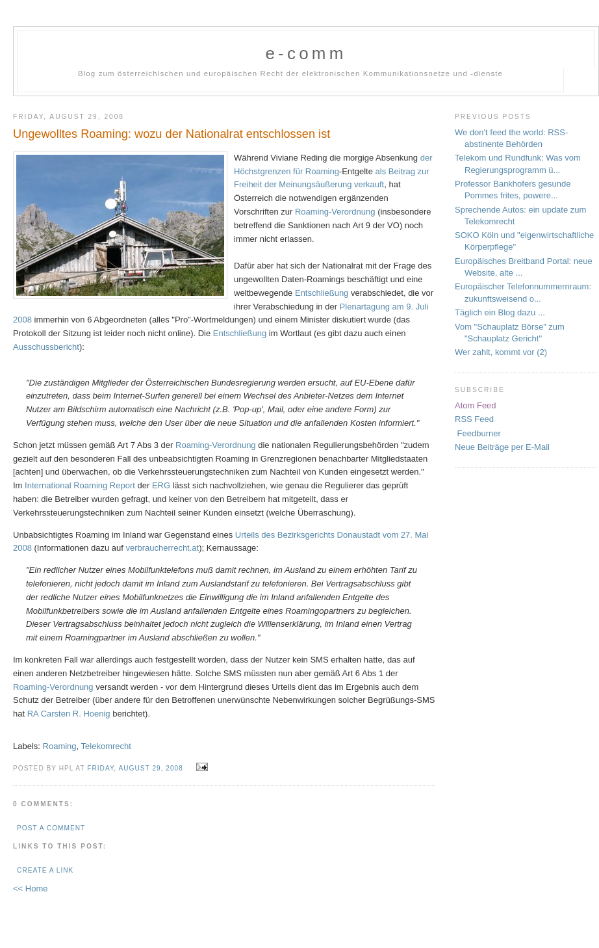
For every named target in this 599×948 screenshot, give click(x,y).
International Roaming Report (80, 485)
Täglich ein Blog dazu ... (500, 312)
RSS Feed (474, 419)
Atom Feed (475, 405)
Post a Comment (51, 828)
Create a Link (45, 870)
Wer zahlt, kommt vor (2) (501, 352)
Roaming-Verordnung (335, 212)
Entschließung (321, 293)
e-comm (305, 53)
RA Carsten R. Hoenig (68, 713)
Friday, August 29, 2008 (135, 768)
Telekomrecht (106, 746)
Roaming (60, 746)
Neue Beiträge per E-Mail (502, 447)
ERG (161, 485)
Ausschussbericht (46, 347)
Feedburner (478, 433)
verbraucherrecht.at (162, 548)
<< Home (30, 888)
